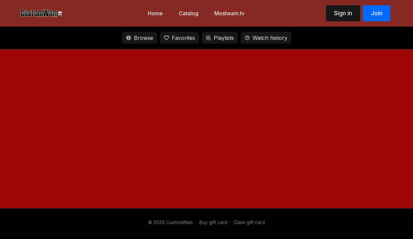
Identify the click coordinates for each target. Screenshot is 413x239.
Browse (139, 38)
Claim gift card (249, 222)
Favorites (179, 38)
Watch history (266, 38)
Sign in (343, 13)
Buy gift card (213, 222)
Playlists (220, 38)
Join (376, 13)
